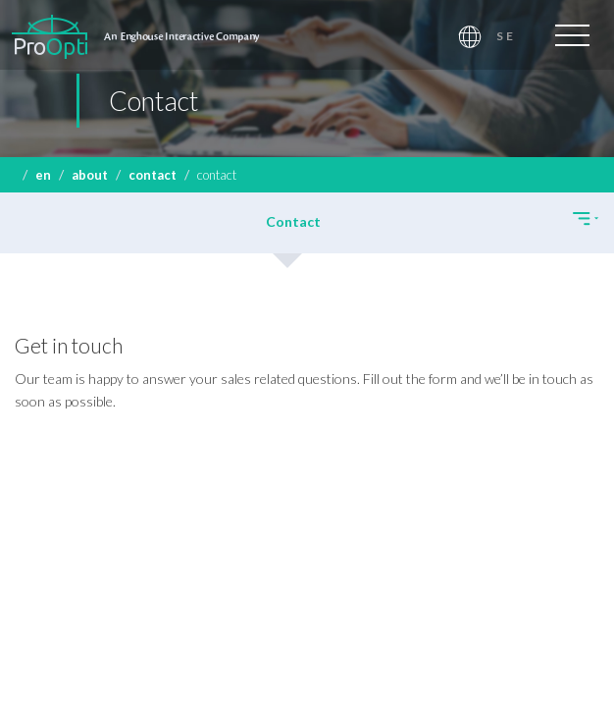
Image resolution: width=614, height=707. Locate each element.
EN (43, 175)
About (90, 175)
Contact (152, 175)
